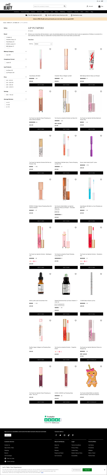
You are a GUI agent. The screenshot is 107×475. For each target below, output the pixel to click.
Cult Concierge (8, 455)
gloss (61, 34)
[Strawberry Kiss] (34, 261)
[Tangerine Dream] (30, 261)
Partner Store (91, 455)
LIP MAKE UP (16, 22)
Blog (92, 11)
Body (56, 11)
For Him (76, 11)
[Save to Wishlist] (50, 49)
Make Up (46, 11)
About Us (57, 445)
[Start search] (64, 6)
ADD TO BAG (43, 85)
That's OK (87, 469)
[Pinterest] (72, 436)
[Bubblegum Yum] (32, 261)
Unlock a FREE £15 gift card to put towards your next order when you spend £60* (53, 19)
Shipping (6, 450)
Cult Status (91, 445)
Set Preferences (76, 469)
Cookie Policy (74, 450)
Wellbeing (62, 11)
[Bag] (101, 6)
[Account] (90, 6)
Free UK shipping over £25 (33, 15)
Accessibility (74, 455)
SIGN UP (8, 435)
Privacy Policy (74, 447)
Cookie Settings (9, 461)
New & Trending (25, 11)
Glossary (57, 450)
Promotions (91, 447)
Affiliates (90, 450)
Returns (6, 453)
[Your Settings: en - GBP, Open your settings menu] (100, 1)
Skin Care (39, 11)
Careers (56, 447)
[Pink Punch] (36, 261)
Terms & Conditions (76, 445)
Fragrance (69, 11)
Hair (52, 11)
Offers (86, 11)
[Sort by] (43, 43)
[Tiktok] (68, 436)
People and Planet (59, 453)
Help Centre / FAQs (9, 447)
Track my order (9, 458)
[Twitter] (60, 436)
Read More (31, 39)
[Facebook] (56, 436)
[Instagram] (64, 436)
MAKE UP (9, 22)
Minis (82, 11)
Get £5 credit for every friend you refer (56, 15)
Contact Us (7, 445)
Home (4, 22)
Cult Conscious (58, 455)
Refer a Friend (91, 453)
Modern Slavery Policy (76, 453)
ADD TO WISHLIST (91, 359)
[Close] (104, 469)
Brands (33, 11)
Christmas (16, 11)
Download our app (76, 15)
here (42, 472)
